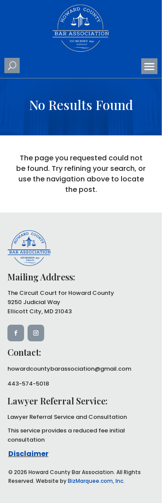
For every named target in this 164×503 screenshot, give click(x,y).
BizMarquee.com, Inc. (96, 481)
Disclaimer (28, 454)
